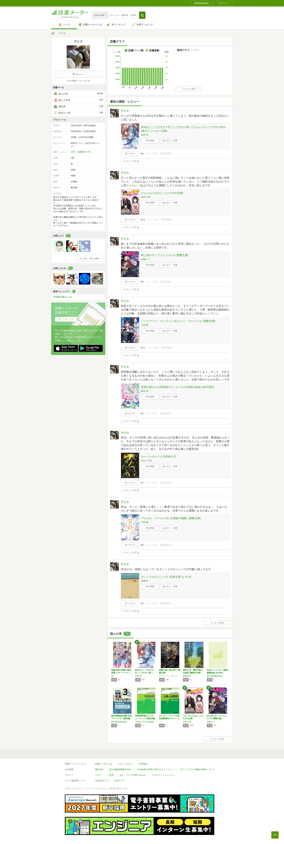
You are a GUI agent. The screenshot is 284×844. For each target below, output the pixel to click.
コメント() (151, 153)
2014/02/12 (165, 545)
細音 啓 (144, 391)
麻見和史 (187, 676)
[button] (142, 15)
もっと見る (189, 88)
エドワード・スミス (168, 676)
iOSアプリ (120, 781)
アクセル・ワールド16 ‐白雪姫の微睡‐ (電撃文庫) (171, 518)
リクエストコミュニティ (163, 775)
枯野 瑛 (144, 135)
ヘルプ (98, 775)
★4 (142, 282)
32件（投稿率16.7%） (81, 152)
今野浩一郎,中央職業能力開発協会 (146, 722)
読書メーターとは (103, 764)
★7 (142, 483)
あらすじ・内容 (170, 140)
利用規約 (143, 764)
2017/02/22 (166, 220)
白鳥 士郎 (145, 197)
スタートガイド (125, 764)
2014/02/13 (165, 483)
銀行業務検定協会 (215, 676)
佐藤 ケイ (145, 259)
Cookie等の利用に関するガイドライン (155, 769)
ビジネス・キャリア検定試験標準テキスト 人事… (169, 718)
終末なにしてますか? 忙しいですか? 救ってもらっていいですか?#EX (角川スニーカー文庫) (183, 129)
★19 (142, 219)
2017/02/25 (165, 153)
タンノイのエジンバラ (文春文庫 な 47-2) (166, 576)
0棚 (72, 158)
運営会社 (99, 769)
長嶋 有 (144, 581)
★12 (142, 347)
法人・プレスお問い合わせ (133, 775)
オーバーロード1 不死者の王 (158, 456)
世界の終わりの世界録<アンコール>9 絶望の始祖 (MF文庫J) (177, 387)
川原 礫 (144, 325)
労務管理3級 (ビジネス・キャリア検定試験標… (145, 718)
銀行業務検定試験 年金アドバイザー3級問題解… (121, 718)
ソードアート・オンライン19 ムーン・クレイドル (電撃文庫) (178, 321)
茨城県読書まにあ (62, 297)
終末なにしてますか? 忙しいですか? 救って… (144, 673)
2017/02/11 (165, 413)
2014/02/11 (165, 603)
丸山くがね (146, 460)
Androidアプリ (102, 781)
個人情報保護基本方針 (120, 769)
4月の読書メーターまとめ (78, 81)
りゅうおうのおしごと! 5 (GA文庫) (162, 192)
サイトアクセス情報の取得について (197, 769)
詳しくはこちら (66, 319)
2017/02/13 (166, 348)
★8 (142, 153)
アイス (125, 110)
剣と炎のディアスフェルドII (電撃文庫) (165, 255)
